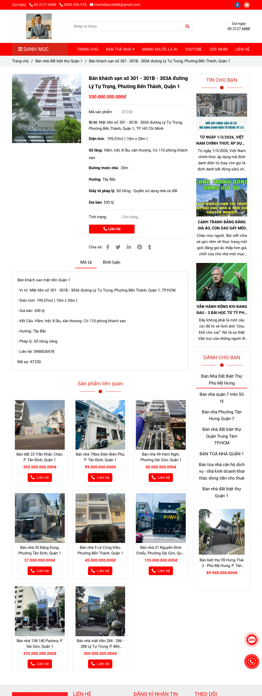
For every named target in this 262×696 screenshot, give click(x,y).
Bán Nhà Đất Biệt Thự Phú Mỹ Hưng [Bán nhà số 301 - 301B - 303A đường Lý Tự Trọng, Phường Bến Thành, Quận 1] (221, 379)
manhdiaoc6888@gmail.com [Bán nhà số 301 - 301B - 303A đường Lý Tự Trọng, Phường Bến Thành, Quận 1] (115, 5)
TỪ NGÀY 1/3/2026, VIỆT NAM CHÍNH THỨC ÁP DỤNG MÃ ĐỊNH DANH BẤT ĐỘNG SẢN (221, 140)
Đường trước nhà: (105, 168)
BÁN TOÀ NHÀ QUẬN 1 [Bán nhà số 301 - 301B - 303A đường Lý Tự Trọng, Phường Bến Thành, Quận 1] (222, 453)
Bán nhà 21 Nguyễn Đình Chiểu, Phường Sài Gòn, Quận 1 (160, 550)
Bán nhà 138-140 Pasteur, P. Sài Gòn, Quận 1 (40, 644)
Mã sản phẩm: (101, 112)
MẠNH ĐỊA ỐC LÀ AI (159, 49)
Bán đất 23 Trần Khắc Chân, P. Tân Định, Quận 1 (39, 457)
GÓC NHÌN (219, 49)
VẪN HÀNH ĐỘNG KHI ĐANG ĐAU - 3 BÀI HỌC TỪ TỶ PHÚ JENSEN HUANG (221, 310)
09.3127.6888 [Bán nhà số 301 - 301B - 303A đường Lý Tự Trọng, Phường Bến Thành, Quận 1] (43, 5)
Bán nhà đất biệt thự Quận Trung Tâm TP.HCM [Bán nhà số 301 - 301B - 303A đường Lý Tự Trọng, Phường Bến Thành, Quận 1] (221, 436)
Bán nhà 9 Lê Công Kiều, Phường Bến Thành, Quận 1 (100, 550)
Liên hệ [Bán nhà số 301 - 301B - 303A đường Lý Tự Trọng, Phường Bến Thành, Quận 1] (112, 229)
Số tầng (95, 150)
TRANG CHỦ (87, 49)
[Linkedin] (129, 247)
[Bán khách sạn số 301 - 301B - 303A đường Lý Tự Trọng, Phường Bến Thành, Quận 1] (38, 26)
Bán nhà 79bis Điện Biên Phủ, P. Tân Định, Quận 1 (100, 457)
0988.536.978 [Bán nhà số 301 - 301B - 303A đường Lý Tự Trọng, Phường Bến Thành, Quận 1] (73, 5)
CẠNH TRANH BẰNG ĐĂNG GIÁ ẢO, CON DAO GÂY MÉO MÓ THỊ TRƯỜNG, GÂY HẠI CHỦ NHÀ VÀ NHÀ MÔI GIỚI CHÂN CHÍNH (222, 225)
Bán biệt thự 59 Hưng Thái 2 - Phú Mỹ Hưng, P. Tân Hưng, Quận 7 (222, 563)
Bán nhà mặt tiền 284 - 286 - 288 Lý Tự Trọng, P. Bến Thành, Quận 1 (100, 644)
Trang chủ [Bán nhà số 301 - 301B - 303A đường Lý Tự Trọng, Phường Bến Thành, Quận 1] (20, 61)
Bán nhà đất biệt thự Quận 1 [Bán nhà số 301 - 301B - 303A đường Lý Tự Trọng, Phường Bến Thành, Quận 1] (58, 61)
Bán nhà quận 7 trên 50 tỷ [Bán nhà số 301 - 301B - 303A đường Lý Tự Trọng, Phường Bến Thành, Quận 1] (222, 397)
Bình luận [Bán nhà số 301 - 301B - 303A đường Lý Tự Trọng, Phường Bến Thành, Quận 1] (111, 262)
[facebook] (239, 5)
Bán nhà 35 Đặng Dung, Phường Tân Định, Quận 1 (39, 550)
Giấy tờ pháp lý (101, 191)
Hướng (95, 179)
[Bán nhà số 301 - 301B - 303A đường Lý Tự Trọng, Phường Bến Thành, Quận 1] (46, 108)
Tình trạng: (98, 217)
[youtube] (248, 5)
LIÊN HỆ (242, 49)
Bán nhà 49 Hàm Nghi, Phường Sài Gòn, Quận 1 (160, 457)
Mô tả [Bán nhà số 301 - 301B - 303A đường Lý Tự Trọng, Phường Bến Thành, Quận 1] (86, 262)
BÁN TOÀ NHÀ (120, 49)
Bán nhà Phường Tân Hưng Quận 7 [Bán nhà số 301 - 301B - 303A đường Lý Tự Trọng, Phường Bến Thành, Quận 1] (222, 415)
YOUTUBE (193, 49)
